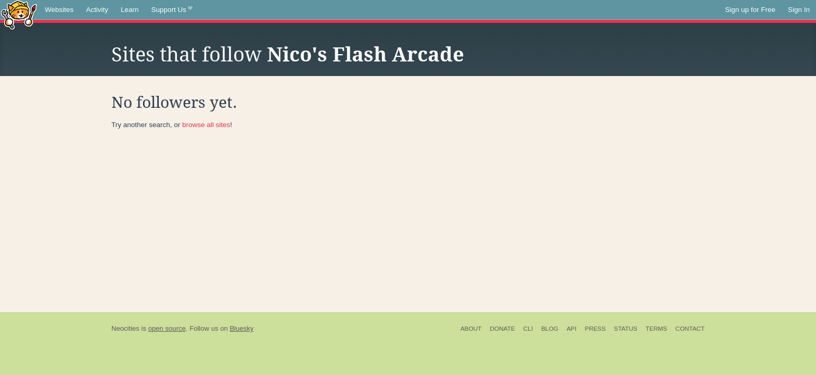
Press (595, 328)
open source (167, 328)
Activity (97, 10)
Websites (59, 10)
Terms (656, 328)
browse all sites (206, 125)
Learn (130, 10)
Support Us (172, 10)
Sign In (799, 10)
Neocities (125, 328)
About (471, 328)
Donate (502, 328)
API (572, 328)
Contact (690, 328)
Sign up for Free (750, 10)
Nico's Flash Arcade (365, 54)
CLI (528, 328)
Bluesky (241, 328)
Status (626, 328)
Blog (549, 328)
